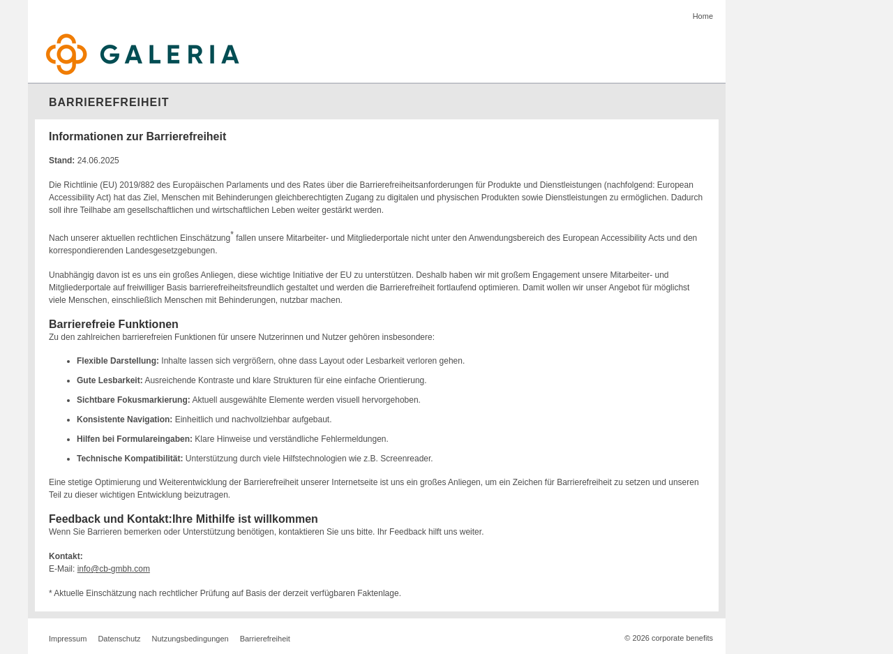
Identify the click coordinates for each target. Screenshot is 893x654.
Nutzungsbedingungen (190, 638)
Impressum (68, 638)
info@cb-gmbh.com (113, 569)
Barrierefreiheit (265, 638)
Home (703, 16)
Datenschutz (119, 638)
